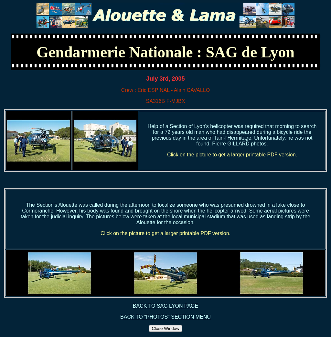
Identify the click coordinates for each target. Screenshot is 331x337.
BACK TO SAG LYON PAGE (165, 306)
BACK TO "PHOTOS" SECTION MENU (165, 317)
